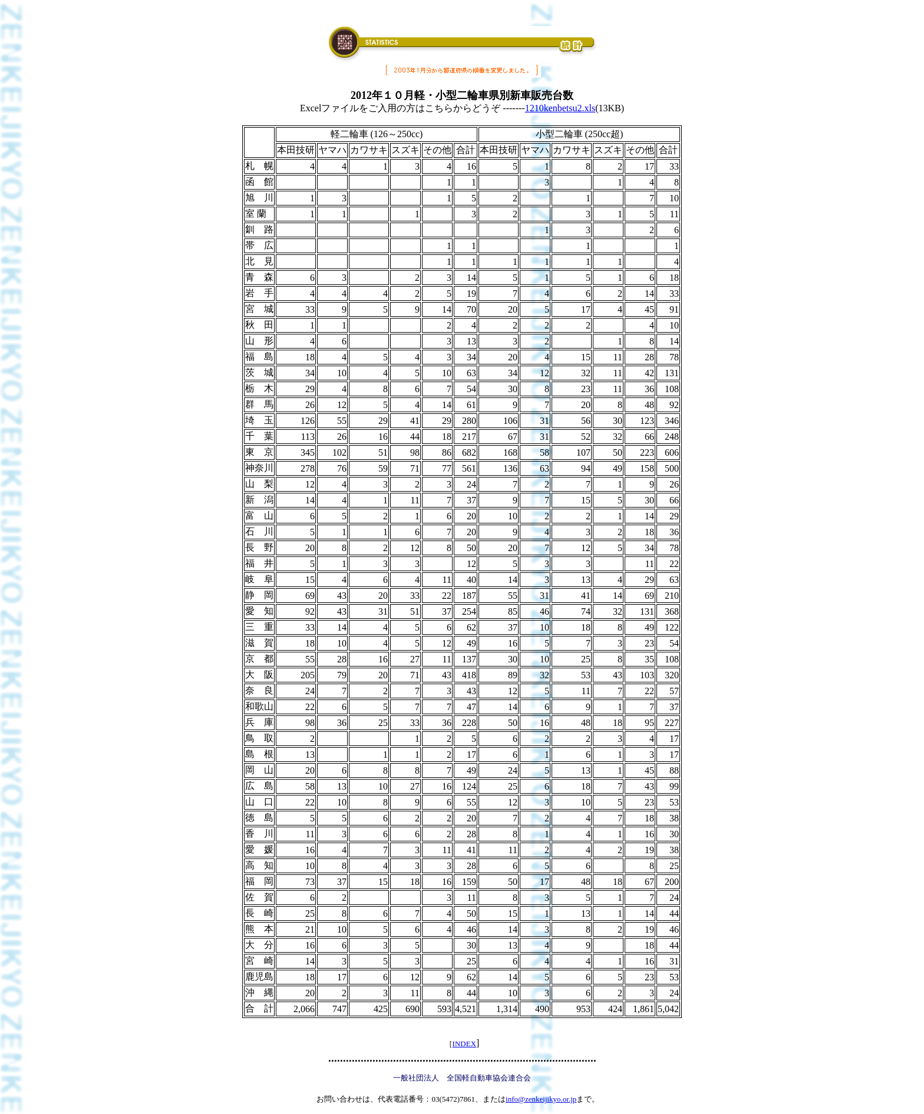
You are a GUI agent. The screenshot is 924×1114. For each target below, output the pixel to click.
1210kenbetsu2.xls (560, 108)
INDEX (464, 1043)
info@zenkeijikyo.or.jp (541, 1099)
